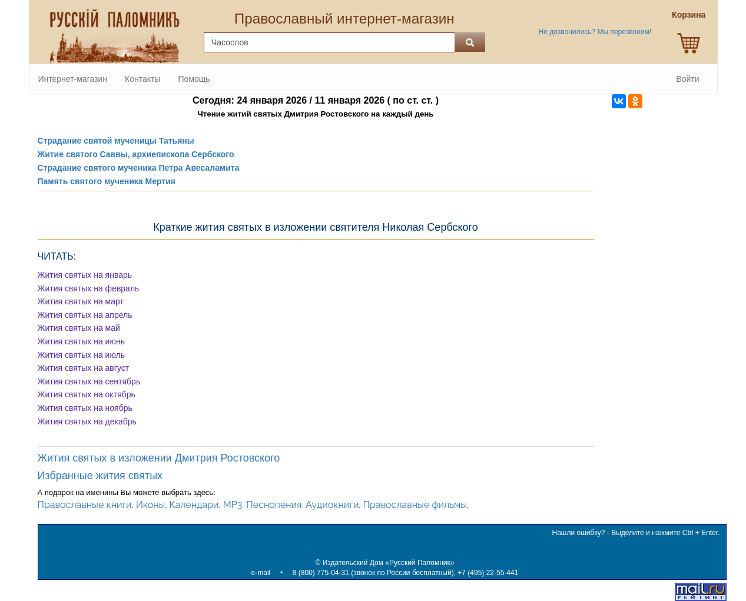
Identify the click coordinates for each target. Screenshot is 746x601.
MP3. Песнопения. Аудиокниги (291, 504)
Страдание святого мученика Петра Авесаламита (139, 167)
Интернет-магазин (73, 79)
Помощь (194, 79)
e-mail (261, 573)
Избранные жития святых (100, 476)
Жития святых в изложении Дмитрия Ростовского (159, 458)
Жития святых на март (81, 301)
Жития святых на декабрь (87, 421)
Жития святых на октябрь (86, 394)
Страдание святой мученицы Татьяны (116, 140)
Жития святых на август (84, 368)
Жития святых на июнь (81, 341)
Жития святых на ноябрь (85, 408)
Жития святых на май (79, 328)
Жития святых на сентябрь (89, 381)
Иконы (150, 504)
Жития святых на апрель (85, 315)
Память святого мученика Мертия (106, 181)
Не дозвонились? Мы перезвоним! (595, 32)
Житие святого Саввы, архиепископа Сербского (136, 154)
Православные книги (85, 504)
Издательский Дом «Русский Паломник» (389, 563)
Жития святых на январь (85, 275)
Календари (194, 504)
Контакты (142, 79)
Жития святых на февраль (89, 288)
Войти (687, 79)
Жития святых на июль (81, 355)
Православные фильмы (415, 504)
